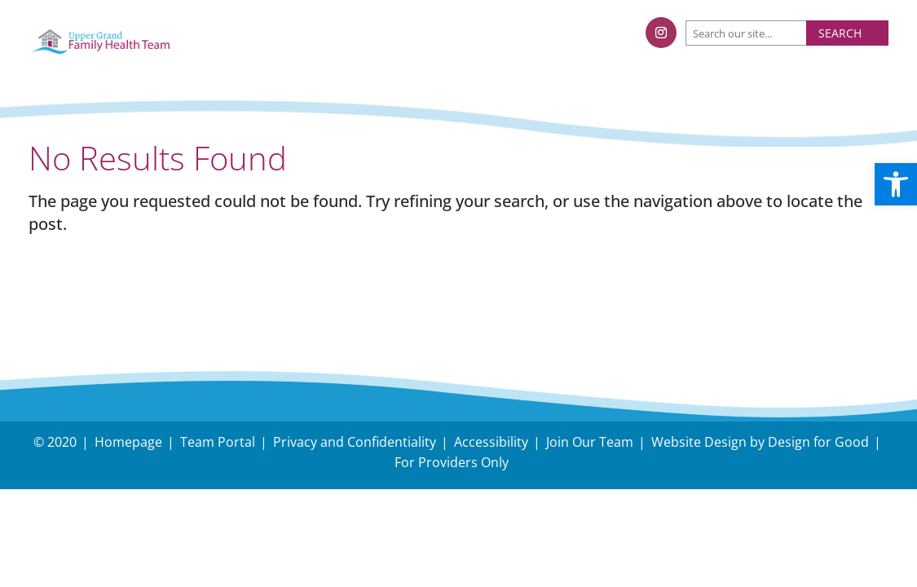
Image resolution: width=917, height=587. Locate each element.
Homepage (128, 442)
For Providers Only (452, 462)
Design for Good (818, 442)
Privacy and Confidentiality (354, 442)
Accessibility (491, 442)
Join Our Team (589, 442)
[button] (896, 184)
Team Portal (217, 442)
